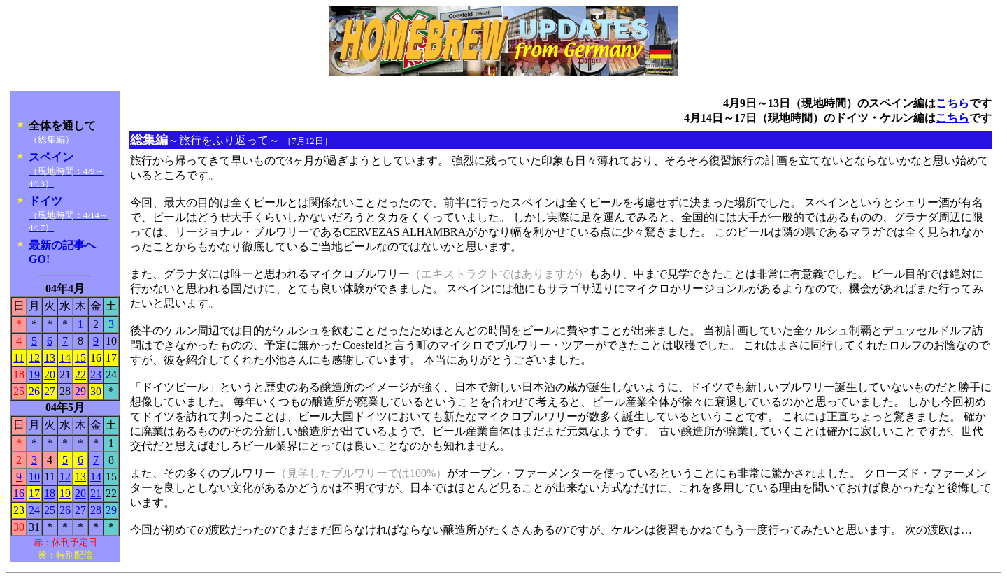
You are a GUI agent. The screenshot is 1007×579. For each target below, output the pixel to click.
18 (49, 493)
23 (95, 374)
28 (95, 510)
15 (80, 358)
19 (34, 374)
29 (80, 391)
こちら (952, 103)
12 (34, 358)
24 (34, 510)
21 (95, 493)
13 (49, 358)
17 (34, 493)
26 (34, 391)
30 (95, 391)
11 (18, 358)
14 (65, 358)
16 (18, 493)
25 (49, 510)
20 (49, 374)
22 (80, 374)
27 (49, 391)
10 (34, 476)
